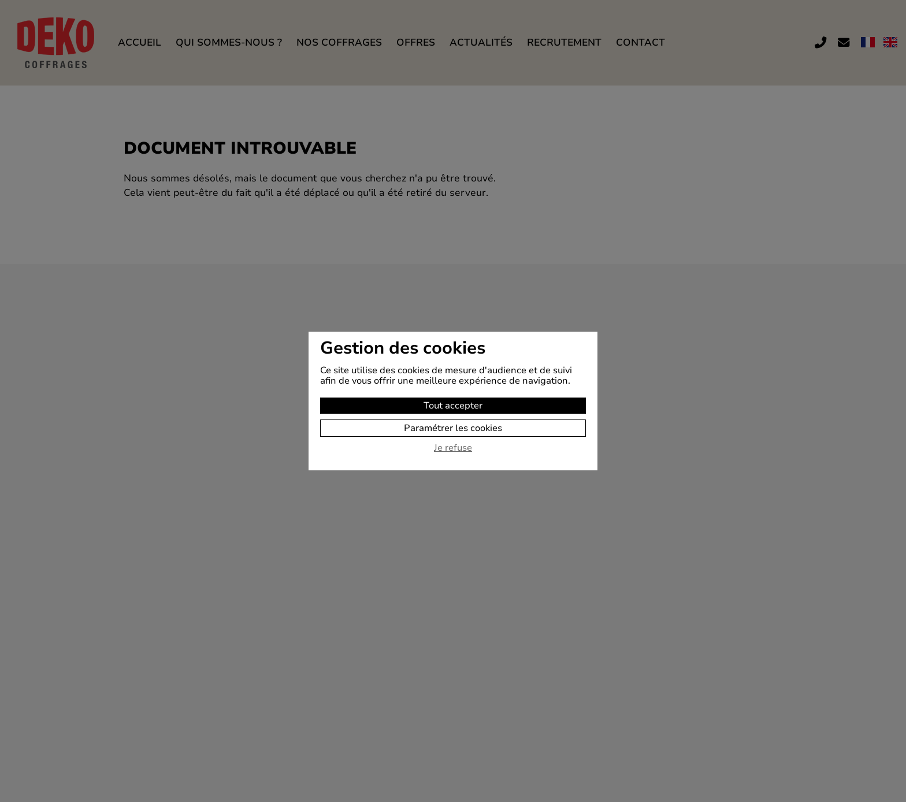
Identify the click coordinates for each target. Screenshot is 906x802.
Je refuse (453, 448)
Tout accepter (453, 405)
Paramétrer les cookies (453, 428)
